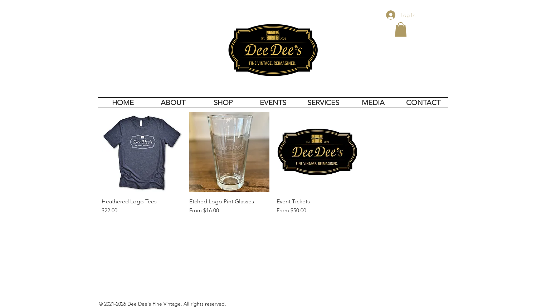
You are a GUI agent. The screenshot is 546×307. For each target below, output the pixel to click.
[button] (401, 29)
